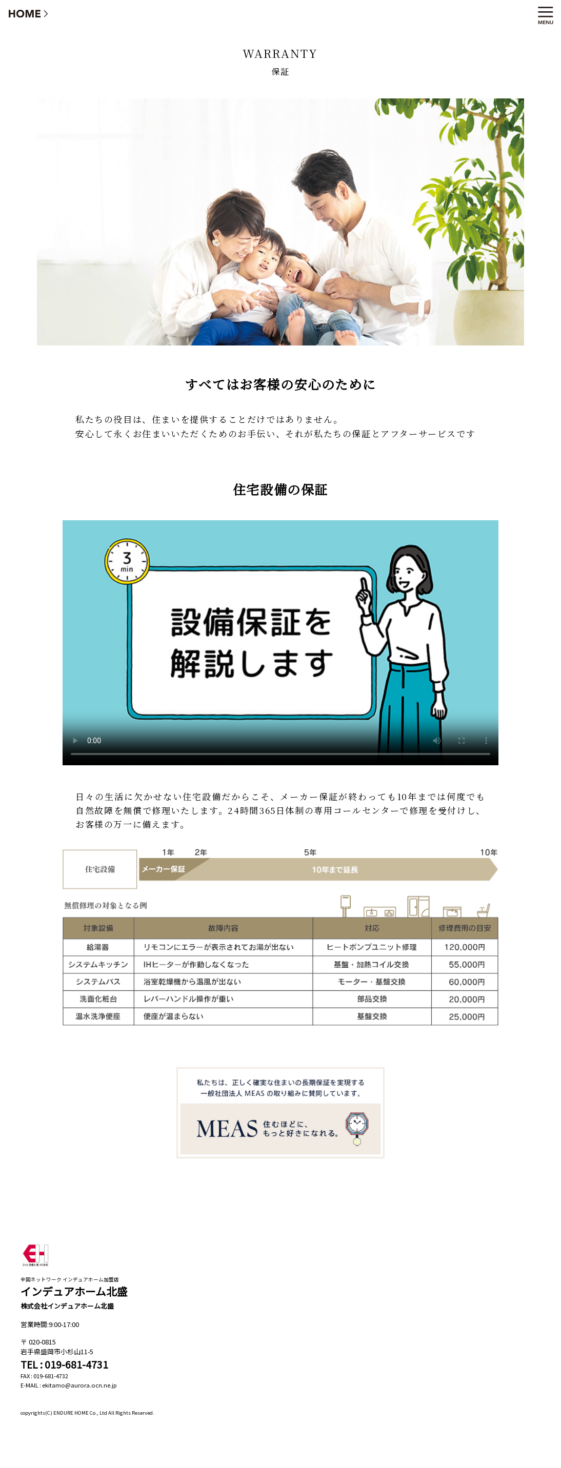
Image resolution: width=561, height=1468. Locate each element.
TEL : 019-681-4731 (64, 1364)
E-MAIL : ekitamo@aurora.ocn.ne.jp (69, 1385)
